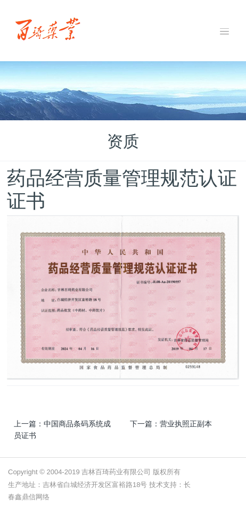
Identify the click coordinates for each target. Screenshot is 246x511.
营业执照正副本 (186, 423)
